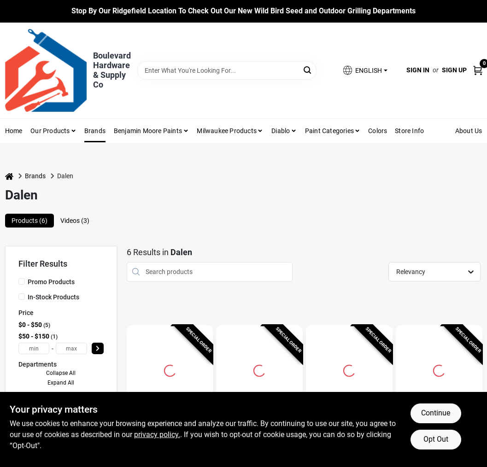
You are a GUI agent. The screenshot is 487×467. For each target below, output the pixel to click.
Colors (377, 130)
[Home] (9, 176)
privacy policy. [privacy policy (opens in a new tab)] (157, 434)
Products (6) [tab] (29, 220)
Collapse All (61, 373)
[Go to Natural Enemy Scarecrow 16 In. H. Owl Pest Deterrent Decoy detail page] (349, 369)
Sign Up (454, 70)
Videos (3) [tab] (74, 220)
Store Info (409, 130)
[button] (364, 70)
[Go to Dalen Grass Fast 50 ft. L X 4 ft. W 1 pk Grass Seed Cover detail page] (439, 369)
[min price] (34, 348)
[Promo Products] (21, 281)
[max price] (71, 348)
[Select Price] (98, 348)
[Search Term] (227, 70)
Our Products (50, 130)
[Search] (308, 69)
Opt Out (435, 439)
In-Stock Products (53, 297)
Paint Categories (329, 130)
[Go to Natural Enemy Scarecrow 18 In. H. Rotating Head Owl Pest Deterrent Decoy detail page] (259, 369)
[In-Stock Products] (21, 296)
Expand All (60, 382)
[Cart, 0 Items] (477, 70)
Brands (95, 130)
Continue (435, 413)
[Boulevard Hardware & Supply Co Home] (46, 70)
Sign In (417, 70)
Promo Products (51, 282)
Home (14, 130)
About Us (468, 130)
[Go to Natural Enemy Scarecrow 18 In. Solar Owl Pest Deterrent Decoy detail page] (170, 369)
